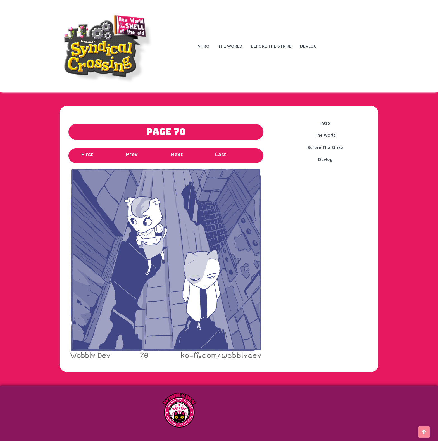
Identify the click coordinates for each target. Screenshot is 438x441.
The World (230, 46)
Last (220, 154)
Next (176, 154)
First (87, 154)
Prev (132, 154)
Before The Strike (271, 46)
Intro (203, 46)
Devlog (308, 46)
